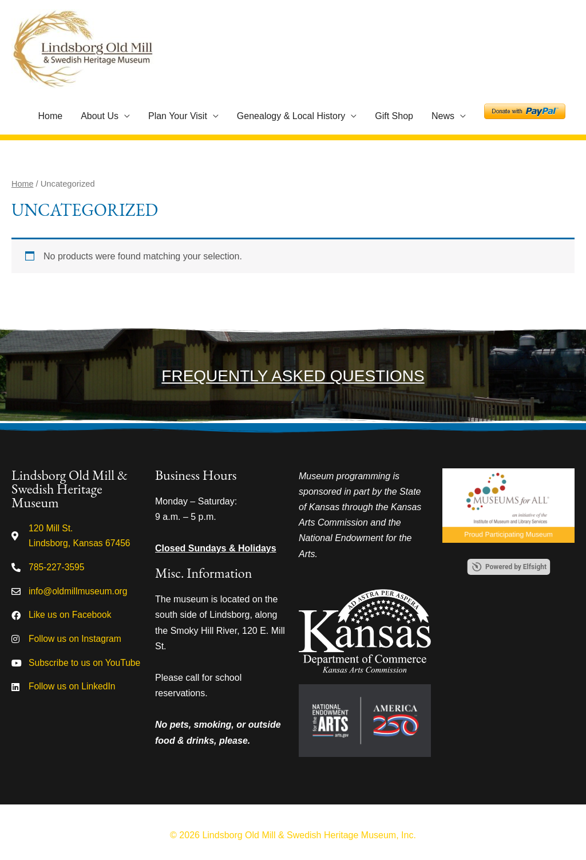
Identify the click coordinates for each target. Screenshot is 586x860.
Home (50, 116)
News (442, 116)
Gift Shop (394, 116)
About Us (99, 116)
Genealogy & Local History (291, 116)
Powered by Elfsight (516, 567)
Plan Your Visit (177, 116)
